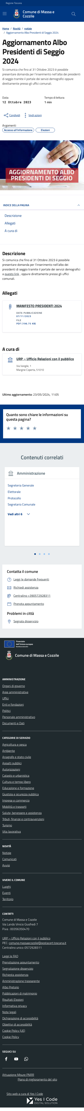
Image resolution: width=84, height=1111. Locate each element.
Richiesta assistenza (15, 974)
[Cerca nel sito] (73, 14)
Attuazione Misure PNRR (18, 1074)
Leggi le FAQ (10, 956)
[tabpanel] (42, 509)
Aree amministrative (15, 692)
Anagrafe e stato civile (16, 757)
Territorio (7, 899)
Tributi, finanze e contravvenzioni (23, 819)
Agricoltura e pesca (14, 744)
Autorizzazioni (11, 769)
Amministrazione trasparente (21, 981)
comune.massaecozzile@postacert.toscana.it (37, 943)
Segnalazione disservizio (17, 968)
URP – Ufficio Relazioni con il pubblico (45, 359)
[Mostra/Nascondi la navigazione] (4, 13)
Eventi (6, 892)
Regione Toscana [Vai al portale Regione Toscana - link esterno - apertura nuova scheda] (14, 3)
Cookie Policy (10, 1037)
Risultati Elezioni (13, 999)
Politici (6, 710)
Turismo (7, 825)
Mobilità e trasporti (14, 806)
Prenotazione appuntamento (20, 962)
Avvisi (6, 865)
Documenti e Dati (13, 723)
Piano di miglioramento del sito (37, 1079)
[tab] (35, 554)
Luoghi (6, 886)
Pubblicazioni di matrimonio (19, 993)
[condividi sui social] (11, 115)
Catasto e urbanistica (15, 775)
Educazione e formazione (18, 788)
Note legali (9, 1012)
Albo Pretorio (10, 987)
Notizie (6, 852)
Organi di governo (13, 686)
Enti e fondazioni (13, 704)
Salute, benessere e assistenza (22, 812)
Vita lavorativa (11, 831)
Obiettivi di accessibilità (17, 1024)
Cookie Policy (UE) (13, 1030)
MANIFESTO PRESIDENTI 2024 (39, 306)
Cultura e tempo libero (16, 781)
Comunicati (9, 859)
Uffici (5, 698)
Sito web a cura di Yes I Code (25, 1093)
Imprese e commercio (15, 800)
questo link (12, 274)
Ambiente (8, 750)
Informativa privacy (14, 1005)
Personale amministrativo (18, 717)
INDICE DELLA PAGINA (42, 205)
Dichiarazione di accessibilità (20, 1018)
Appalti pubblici (12, 763)
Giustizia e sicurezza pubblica (20, 794)
